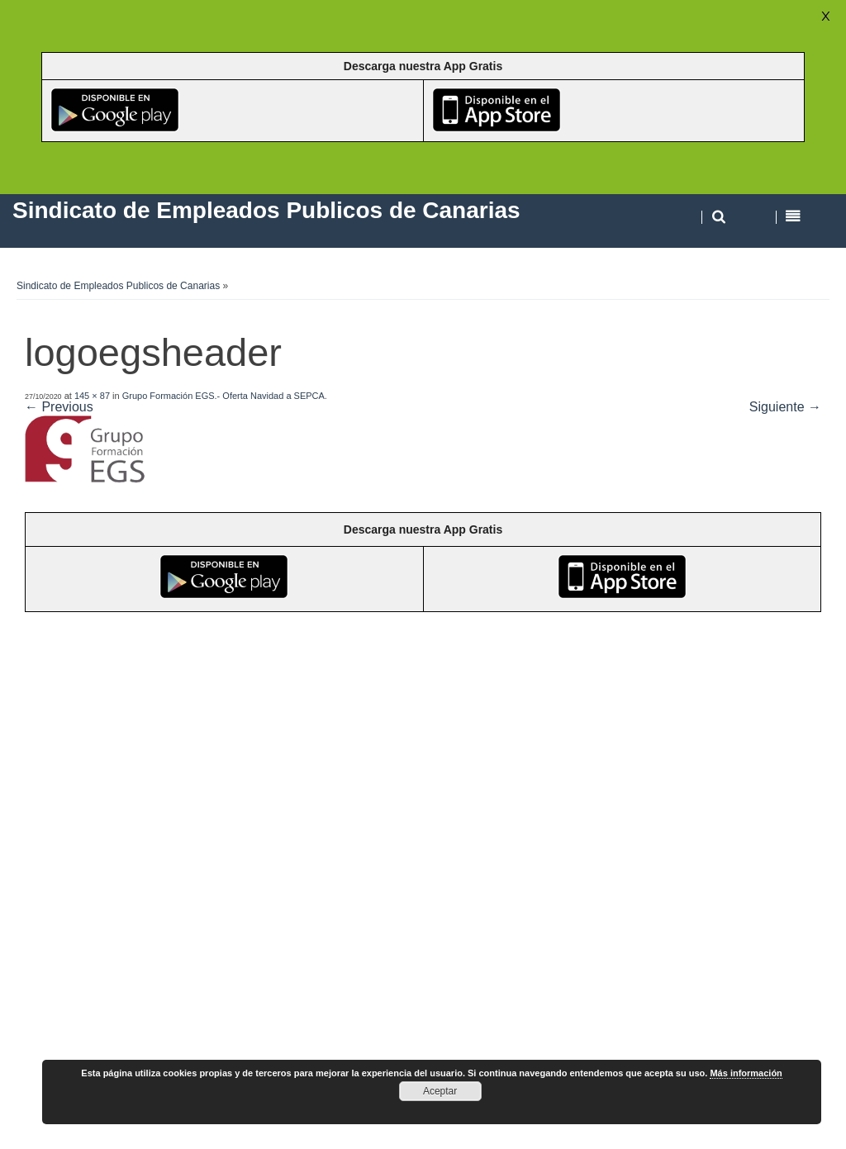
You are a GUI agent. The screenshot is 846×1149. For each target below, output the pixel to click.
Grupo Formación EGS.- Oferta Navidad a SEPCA (223, 396)
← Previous (59, 407)
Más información (746, 1073)
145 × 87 (92, 396)
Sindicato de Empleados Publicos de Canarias (118, 286)
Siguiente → (785, 407)
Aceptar (440, 1091)
